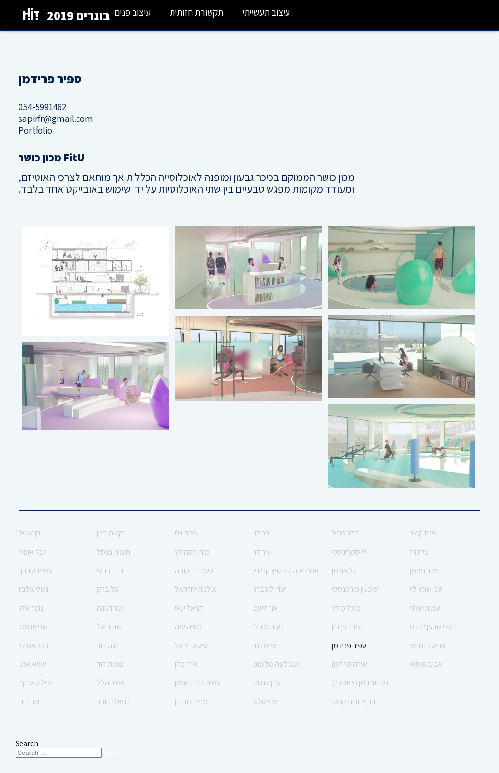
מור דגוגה (110, 608)
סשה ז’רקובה (194, 570)
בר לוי (261, 533)
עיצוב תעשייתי (266, 12)
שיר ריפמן (423, 570)
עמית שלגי (425, 608)
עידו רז (419, 552)
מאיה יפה (188, 626)
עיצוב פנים (133, 12)
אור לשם (265, 608)
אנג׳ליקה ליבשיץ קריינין (286, 570)
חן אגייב (29, 533)
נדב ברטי (110, 570)
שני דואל (109, 626)
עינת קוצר (424, 533)
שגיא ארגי (32, 664)
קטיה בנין (110, 533)
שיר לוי (262, 552)
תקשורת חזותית (196, 12)
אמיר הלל (111, 682)
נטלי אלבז (33, 589)
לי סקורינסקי (349, 552)
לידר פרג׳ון (346, 626)
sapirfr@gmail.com (56, 118)
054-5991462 (43, 106)
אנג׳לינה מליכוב (276, 664)
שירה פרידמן (349, 664)
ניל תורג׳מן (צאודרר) (360, 682)
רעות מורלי (268, 626)
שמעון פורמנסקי (355, 589)
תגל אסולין (33, 645)
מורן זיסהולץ (192, 552)
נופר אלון (31, 608)
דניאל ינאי (189, 608)
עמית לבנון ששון (198, 682)
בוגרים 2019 (78, 15)
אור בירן (29, 701)
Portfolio (35, 130)
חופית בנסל (113, 552)
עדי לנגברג (269, 589)
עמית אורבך (36, 570)
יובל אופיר (32, 552)
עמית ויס (187, 533)
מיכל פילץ (346, 608)
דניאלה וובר (113, 701)
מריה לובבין (191, 701)
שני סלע (265, 701)
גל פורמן (344, 570)
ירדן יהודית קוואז (354, 701)
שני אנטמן (33, 626)
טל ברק (108, 589)
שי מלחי (264, 645)
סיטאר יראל (191, 645)
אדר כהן (186, 664)
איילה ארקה (35, 682)
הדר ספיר (345, 533)
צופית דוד (110, 664)
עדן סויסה (267, 682)
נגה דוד (107, 645)
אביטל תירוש (428, 645)
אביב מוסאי (426, 664)
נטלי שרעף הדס (433, 626)
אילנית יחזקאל (195, 589)
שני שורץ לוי (426, 589)
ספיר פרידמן (349, 645)
